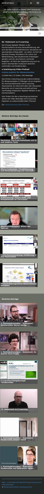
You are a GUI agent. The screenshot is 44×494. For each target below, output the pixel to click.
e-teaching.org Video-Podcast (16, 105)
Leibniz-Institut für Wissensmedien (18, 72)
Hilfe (4, 485)
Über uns (6, 482)
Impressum (35, 482)
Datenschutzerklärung (20, 482)
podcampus (8, 3)
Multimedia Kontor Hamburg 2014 (18, 487)
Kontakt (10, 485)
